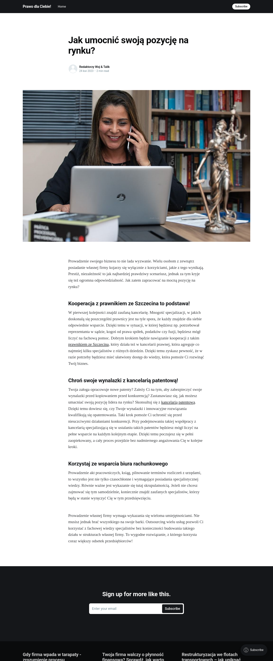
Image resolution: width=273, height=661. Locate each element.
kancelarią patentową (178, 402)
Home (62, 6)
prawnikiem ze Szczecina (88, 344)
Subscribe (241, 6)
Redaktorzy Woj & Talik (94, 67)
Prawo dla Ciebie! (37, 6)
